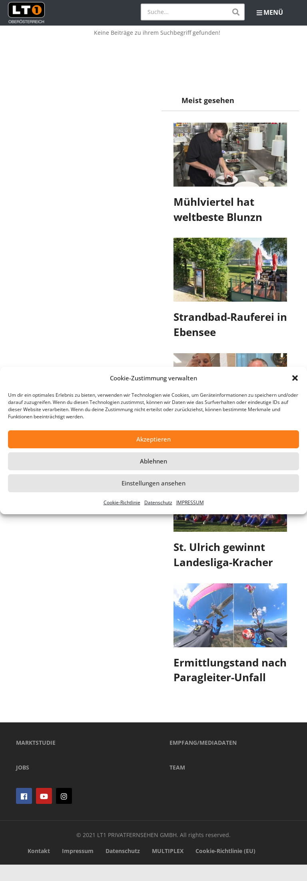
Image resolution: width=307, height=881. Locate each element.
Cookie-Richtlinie (122, 502)
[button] (295, 378)
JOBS (22, 784)
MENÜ (270, 12)
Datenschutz (158, 502)
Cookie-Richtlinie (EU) (225, 867)
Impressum (78, 867)
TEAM (177, 784)
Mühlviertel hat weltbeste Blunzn (217, 209)
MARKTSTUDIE (36, 759)
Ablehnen (153, 461)
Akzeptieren (153, 439)
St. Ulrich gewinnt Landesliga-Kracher (223, 554)
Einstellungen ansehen (153, 483)
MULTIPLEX (167, 867)
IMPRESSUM (190, 502)
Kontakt (39, 867)
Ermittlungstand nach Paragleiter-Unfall (230, 670)
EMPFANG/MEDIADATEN (203, 759)
